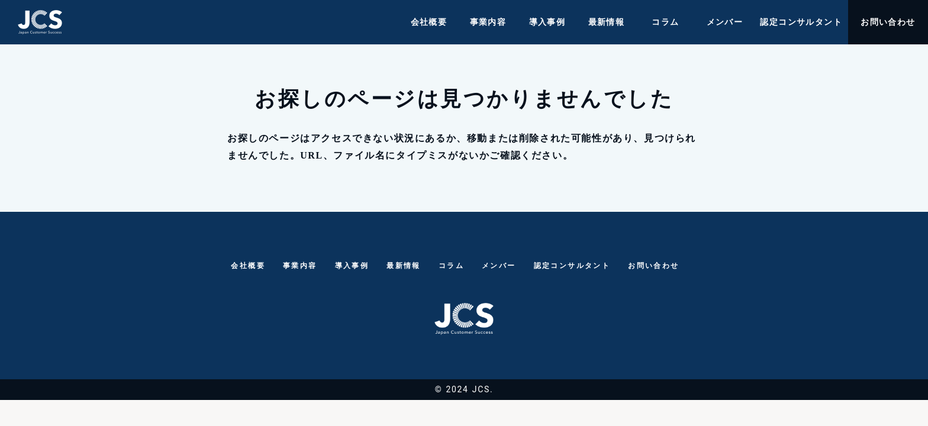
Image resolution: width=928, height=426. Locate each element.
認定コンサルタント (801, 22)
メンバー (725, 22)
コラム (665, 22)
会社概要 (429, 22)
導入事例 (547, 22)
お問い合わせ (888, 22)
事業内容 (488, 22)
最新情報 (606, 22)
